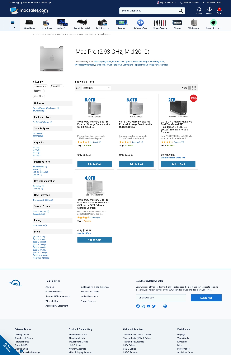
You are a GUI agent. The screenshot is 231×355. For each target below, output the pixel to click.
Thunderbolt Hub (77, 338)
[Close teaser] (21, 351)
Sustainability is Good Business (95, 287)
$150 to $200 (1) (39, 239)
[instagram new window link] (143, 306)
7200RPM (37, 91)
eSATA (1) (37, 169)
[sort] (96, 88)
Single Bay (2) (38, 186)
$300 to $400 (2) (39, 245)
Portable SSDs (21, 345)
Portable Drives (22, 342)
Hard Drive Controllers (123, 65)
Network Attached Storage (27, 352)
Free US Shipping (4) (41, 211)
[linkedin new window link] (160, 306)
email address (146, 297)
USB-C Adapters (130, 352)
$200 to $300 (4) (39, 242)
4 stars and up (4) (40, 225)
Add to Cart (94, 164)
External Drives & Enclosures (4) (46, 108)
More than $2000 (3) (41, 258)
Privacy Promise (88, 301)
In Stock (87, 145)
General (164, 65)
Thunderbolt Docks (78, 335)
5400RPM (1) (38, 134)
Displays (181, 335)
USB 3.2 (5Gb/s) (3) (40, 172)
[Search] (181, 11)
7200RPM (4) (38, 136)
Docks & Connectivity (80, 329)
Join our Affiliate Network (58, 296)
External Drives (23, 329)
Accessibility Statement (57, 306)
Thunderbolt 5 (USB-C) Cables (137, 335)
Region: (167, 2)
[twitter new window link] (154, 305)
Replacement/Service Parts (147, 65)
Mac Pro (50, 34)
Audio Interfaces (185, 352)
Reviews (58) (95, 218)
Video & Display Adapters (81, 352)
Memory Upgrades (102, 61)
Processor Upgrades (84, 65)
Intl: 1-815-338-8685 (212, 2)
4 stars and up (39, 86)
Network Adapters (77, 349)
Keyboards (182, 342)
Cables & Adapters (133, 329)
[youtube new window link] (148, 306)
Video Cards (183, 338)
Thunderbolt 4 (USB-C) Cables (137, 338)
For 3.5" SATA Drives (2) (42, 122)
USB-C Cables (129, 349)
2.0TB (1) (36, 148)
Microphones (183, 349)
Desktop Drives (22, 335)
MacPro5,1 (61, 34)
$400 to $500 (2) (39, 247)
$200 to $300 (55, 86)
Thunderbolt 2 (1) (40, 167)
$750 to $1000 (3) (40, 253)
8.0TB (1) (36, 155)
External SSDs (21, 349)
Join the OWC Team (90, 292)
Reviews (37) (179, 142)
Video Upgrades (157, 61)
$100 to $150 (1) (39, 237)
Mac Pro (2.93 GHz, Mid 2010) (82, 34)
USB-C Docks (75, 345)
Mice (179, 345)
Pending (87, 221)
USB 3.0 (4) (37, 175)
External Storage (141, 61)
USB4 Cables (129, 345)
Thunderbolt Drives (24, 338)
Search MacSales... (131, 10)
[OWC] (29, 11)
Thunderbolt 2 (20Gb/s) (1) (43, 200)
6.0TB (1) (36, 153)
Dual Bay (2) (38, 189)
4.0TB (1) (36, 150)
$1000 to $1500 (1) (40, 255)
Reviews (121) (95, 142)
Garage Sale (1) (39, 214)
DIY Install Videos (54, 292)
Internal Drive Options (122, 61)
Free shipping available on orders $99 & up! (30, 2)
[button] (10, 344)
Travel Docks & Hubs (78, 342)
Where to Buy (52, 301)
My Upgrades (38, 34)
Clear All (37, 96)
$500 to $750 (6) (39, 250)
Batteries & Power (103, 65)
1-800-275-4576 (189, 2)
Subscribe (206, 297)
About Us (50, 287)
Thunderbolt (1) (39, 111)
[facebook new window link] (138, 306)
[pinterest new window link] (165, 306)
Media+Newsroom (89, 296)
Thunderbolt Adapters (133, 342)
